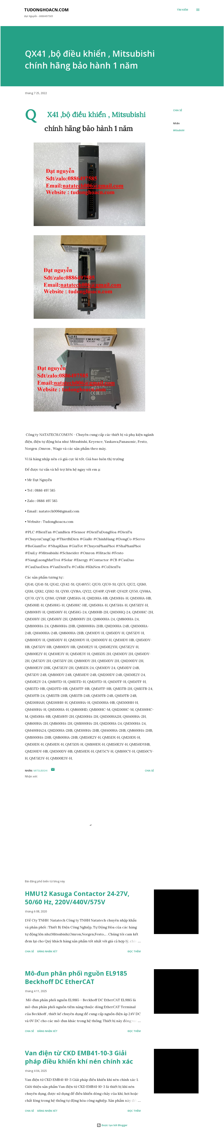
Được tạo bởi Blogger (112, 1125)
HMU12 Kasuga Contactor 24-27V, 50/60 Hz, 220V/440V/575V (77, 897)
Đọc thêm (134, 951)
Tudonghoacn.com (46, 10)
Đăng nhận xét (47, 951)
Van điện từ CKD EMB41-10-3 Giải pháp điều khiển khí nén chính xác (79, 1057)
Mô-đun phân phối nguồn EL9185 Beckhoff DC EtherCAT (76, 977)
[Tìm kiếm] (182, 10)
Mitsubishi (178, 130)
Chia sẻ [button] (177, 110)
